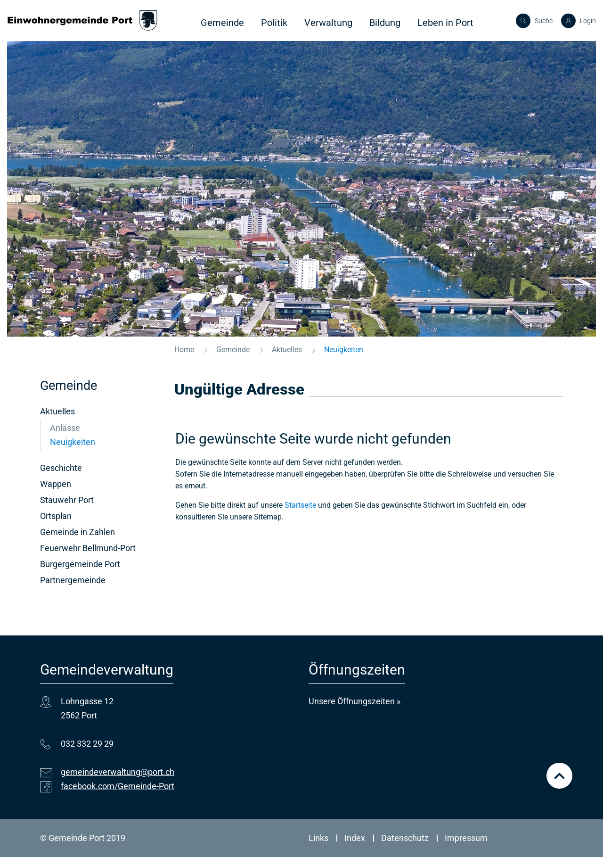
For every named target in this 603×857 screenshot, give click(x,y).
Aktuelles (57, 411)
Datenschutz (405, 838)
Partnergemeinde (73, 580)
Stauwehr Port (67, 500)
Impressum (466, 838)
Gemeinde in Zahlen (77, 532)
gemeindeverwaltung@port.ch (117, 772)
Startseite (300, 505)
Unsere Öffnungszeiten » (354, 701)
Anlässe (65, 428)
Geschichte (61, 468)
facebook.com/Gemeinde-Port (117, 786)
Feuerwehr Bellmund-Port (88, 548)
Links (318, 838)
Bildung (384, 22)
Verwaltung (328, 22)
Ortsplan (56, 516)
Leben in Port (445, 22)
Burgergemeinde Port (80, 564)
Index (354, 838)
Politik (274, 22)
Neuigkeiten (97, 442)
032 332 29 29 (87, 744)
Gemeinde (222, 22)
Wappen (55, 484)
